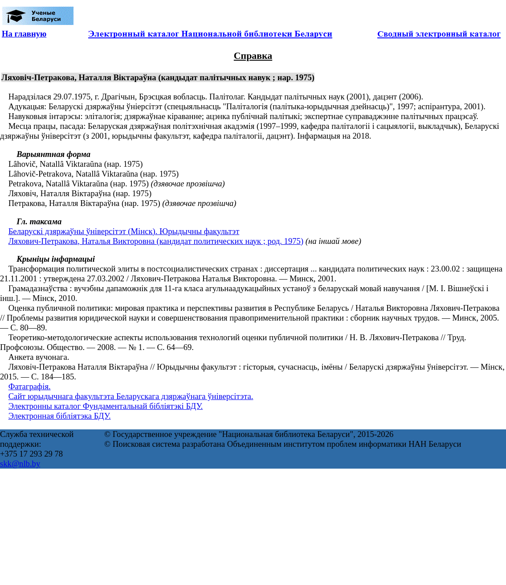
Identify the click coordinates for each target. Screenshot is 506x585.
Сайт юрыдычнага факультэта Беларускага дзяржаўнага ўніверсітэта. (130, 396)
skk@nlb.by (20, 463)
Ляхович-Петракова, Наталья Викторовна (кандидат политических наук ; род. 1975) (155, 241)
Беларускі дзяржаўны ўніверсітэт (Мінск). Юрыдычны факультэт (124, 231)
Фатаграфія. (29, 386)
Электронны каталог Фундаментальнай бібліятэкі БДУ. (105, 406)
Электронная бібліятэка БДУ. (59, 415)
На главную (24, 33)
